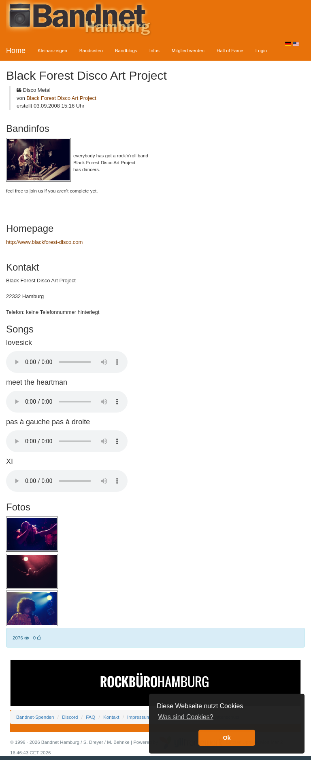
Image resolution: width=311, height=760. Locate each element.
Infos (154, 50)
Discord (70, 717)
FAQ (90, 717)
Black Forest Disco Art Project (61, 98)
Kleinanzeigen (52, 50)
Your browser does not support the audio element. (67, 362)
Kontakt (111, 717)
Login (261, 50)
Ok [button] (226, 738)
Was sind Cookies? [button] (185, 716)
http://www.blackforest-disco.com (44, 242)
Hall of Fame (230, 50)
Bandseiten (91, 50)
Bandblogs (126, 50)
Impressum (138, 717)
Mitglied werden (188, 50)
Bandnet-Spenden (35, 717)
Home (16, 51)
